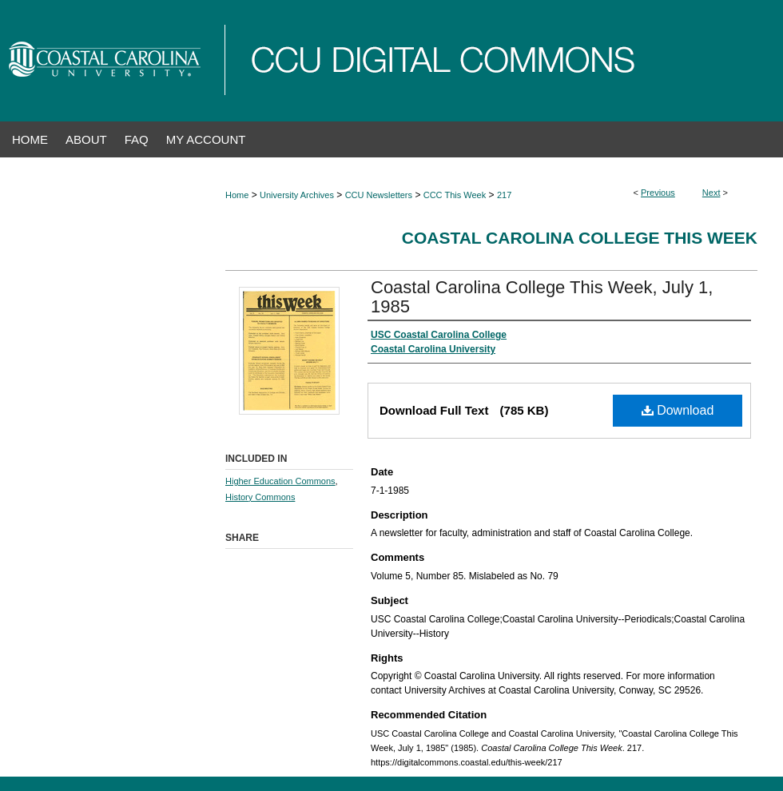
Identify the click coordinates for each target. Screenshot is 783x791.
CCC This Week (454, 195)
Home (236, 195)
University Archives (297, 195)
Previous (658, 192)
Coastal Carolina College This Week (579, 238)
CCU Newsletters (378, 195)
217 (504, 195)
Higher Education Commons (280, 481)
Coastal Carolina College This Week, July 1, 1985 (542, 296)
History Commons (260, 497)
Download (678, 410)
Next (711, 192)
